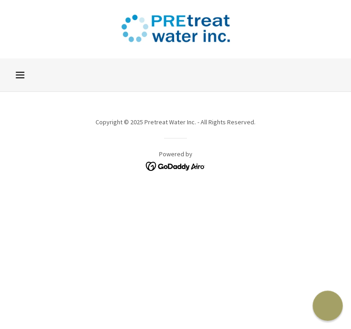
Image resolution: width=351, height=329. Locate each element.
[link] (175, 29)
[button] (20, 75)
